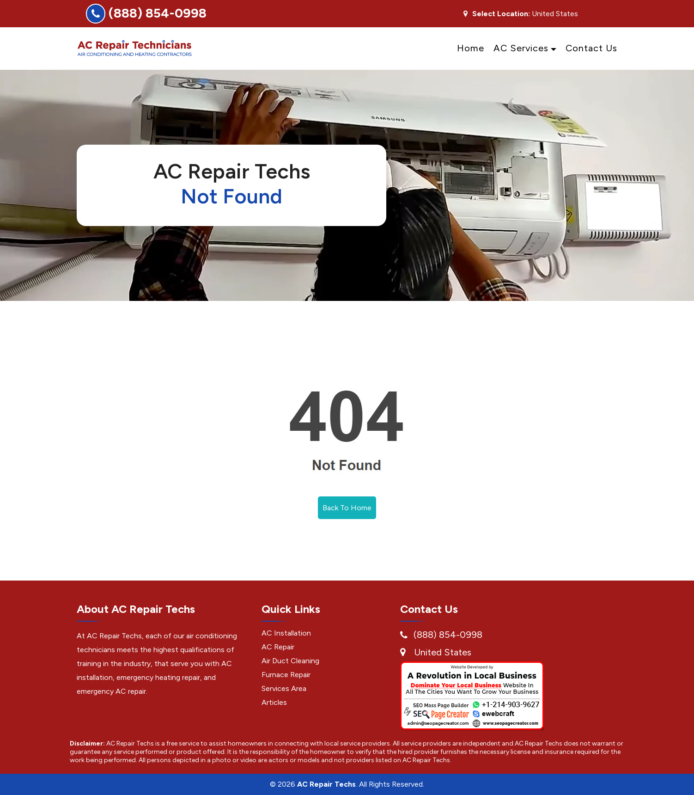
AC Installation (286, 633)
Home (470, 48)
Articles (274, 702)
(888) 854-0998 (158, 12)
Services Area (284, 688)
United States (442, 652)
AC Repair (278, 646)
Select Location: (501, 14)
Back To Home (347, 507)
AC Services (520, 48)
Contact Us (591, 48)
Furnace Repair (286, 674)
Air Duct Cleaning (290, 660)
